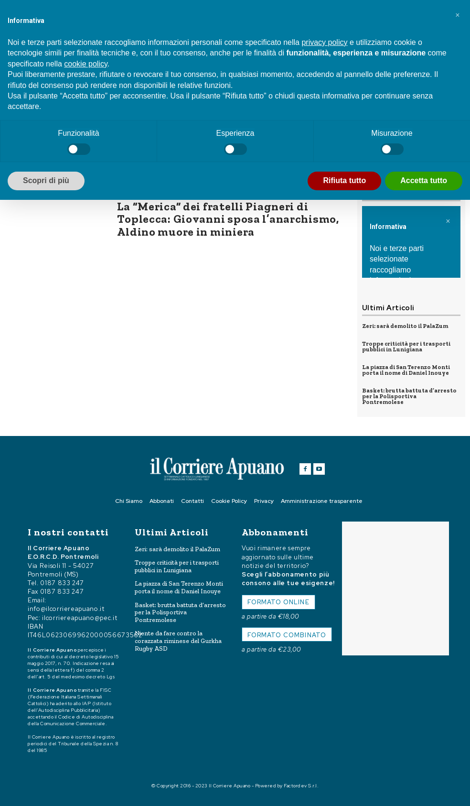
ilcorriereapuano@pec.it (79, 617)
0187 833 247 (62, 582)
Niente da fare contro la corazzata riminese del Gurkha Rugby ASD (178, 641)
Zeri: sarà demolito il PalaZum (405, 326)
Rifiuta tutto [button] (344, 180)
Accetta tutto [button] (423, 180)
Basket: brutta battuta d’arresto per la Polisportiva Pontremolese (409, 396)
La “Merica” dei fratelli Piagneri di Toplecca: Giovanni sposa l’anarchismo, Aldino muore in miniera (228, 219)
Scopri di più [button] (46, 180)
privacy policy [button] (324, 42)
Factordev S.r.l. (301, 786)
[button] (457, 15)
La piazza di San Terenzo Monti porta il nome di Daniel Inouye (406, 370)
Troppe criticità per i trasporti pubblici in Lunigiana (406, 346)
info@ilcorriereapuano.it (66, 609)
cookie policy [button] (85, 64)
